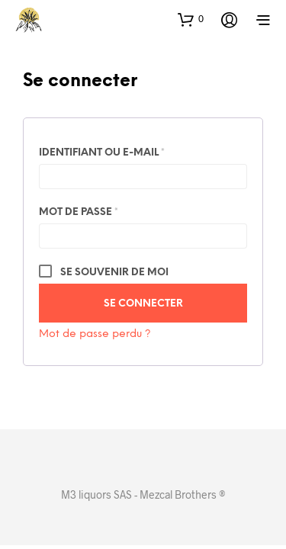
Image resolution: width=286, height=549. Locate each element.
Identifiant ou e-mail (136, 150)
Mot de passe (112, 210)
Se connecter (143, 304)
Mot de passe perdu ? (95, 334)
